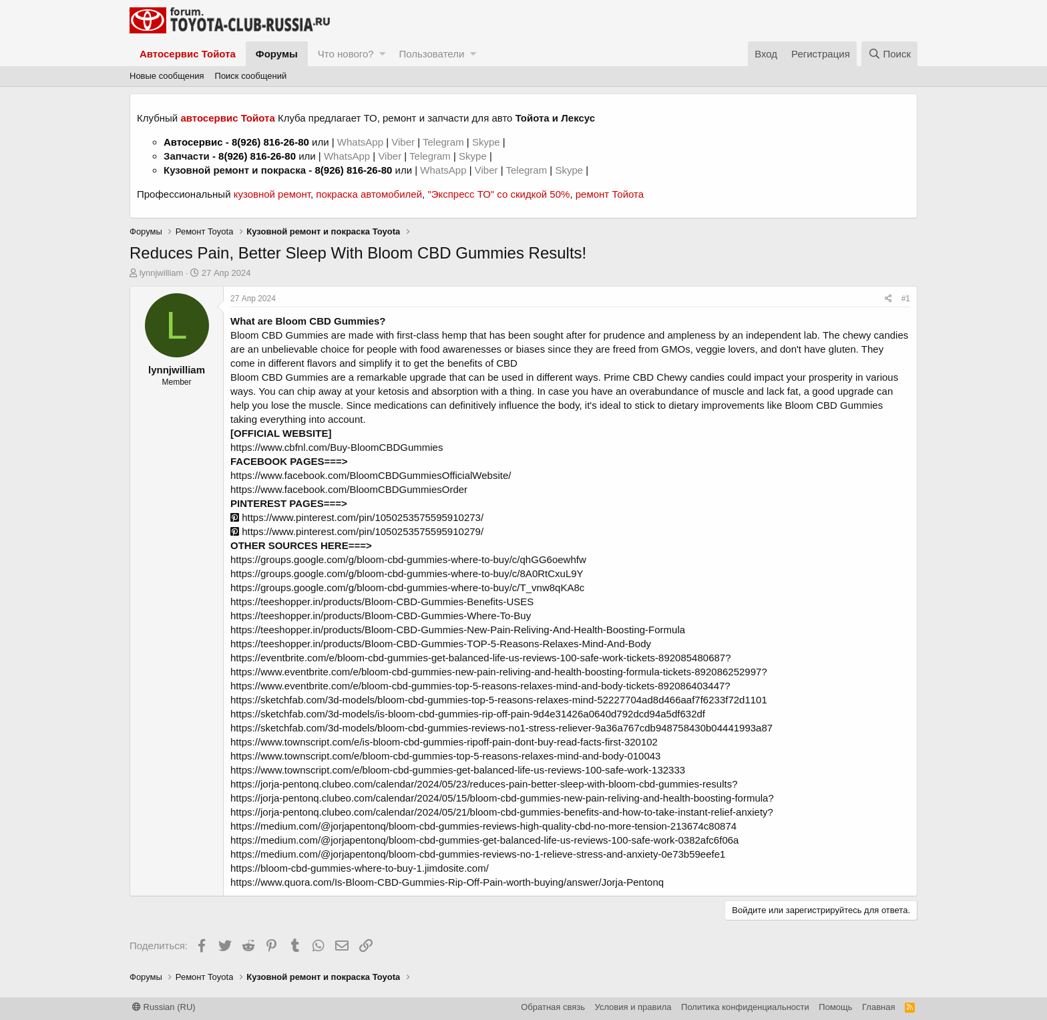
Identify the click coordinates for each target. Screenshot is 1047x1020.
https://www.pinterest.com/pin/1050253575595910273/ (356, 517)
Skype (487, 142)
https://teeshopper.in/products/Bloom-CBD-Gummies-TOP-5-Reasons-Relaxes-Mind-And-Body (440, 643)
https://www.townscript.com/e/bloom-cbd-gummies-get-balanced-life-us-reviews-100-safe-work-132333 (457, 770)
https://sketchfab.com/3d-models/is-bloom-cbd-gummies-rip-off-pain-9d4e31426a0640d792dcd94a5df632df (467, 713)
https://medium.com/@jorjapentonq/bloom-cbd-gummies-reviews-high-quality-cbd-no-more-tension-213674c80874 (483, 826)
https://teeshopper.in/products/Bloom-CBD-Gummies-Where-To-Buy (380, 615)
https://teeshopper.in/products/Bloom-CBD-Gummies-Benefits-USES (382, 601)
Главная (878, 1007)
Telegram (445, 142)
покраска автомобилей (369, 194)
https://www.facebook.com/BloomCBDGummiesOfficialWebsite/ (370, 475)
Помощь (835, 1007)
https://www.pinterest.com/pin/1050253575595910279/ (356, 531)
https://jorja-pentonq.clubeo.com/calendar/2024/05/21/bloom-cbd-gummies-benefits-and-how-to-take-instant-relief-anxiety (499, 812)
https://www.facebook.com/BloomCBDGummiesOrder (348, 489)
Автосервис (193, 142)
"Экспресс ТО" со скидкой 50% (498, 194)
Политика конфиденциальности (745, 1007)
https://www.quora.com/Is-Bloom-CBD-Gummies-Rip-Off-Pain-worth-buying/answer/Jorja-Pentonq (447, 882)
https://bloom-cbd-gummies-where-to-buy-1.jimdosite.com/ (359, 868)
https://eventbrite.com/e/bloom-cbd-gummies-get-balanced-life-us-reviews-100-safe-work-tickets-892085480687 (477, 657)
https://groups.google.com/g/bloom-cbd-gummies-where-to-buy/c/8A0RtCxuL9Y (407, 573)
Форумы (277, 53)
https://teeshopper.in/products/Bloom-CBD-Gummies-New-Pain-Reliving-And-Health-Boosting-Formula (457, 629)
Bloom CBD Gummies (279, 335)
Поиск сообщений (251, 76)
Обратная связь (553, 1007)
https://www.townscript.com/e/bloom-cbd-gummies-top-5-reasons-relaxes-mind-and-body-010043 (445, 755)
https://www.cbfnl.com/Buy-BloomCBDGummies (336, 447)
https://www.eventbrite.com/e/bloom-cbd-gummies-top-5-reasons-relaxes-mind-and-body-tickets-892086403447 (477, 685)
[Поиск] (889, 53)
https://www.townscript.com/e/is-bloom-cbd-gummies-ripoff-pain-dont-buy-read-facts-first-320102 (444, 741)
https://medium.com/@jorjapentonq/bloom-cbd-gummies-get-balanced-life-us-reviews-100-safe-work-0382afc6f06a (484, 840)
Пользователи (431, 53)
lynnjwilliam (162, 273)
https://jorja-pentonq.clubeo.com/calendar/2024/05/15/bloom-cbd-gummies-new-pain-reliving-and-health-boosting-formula (499, 798)
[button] (382, 53)
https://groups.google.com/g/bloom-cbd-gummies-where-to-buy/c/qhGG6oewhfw (408, 559)
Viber (403, 142)
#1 (905, 298)
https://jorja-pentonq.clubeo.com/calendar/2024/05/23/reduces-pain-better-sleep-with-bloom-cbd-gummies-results (481, 784)
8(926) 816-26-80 (270, 142)
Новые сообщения (167, 76)
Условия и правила (633, 1007)
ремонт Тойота (610, 194)
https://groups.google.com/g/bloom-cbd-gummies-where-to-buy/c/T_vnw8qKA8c (407, 587)
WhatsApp (361, 142)
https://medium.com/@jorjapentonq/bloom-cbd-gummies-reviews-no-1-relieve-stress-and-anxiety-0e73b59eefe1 (477, 854)
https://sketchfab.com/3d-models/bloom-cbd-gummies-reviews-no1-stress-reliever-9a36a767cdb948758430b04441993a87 (501, 727)
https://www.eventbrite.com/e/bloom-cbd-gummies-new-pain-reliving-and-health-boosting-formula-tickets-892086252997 (495, 671)
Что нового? (346, 53)
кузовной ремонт (272, 194)
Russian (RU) (164, 1007)
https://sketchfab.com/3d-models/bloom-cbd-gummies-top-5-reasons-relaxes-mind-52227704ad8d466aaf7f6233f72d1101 (498, 699)
